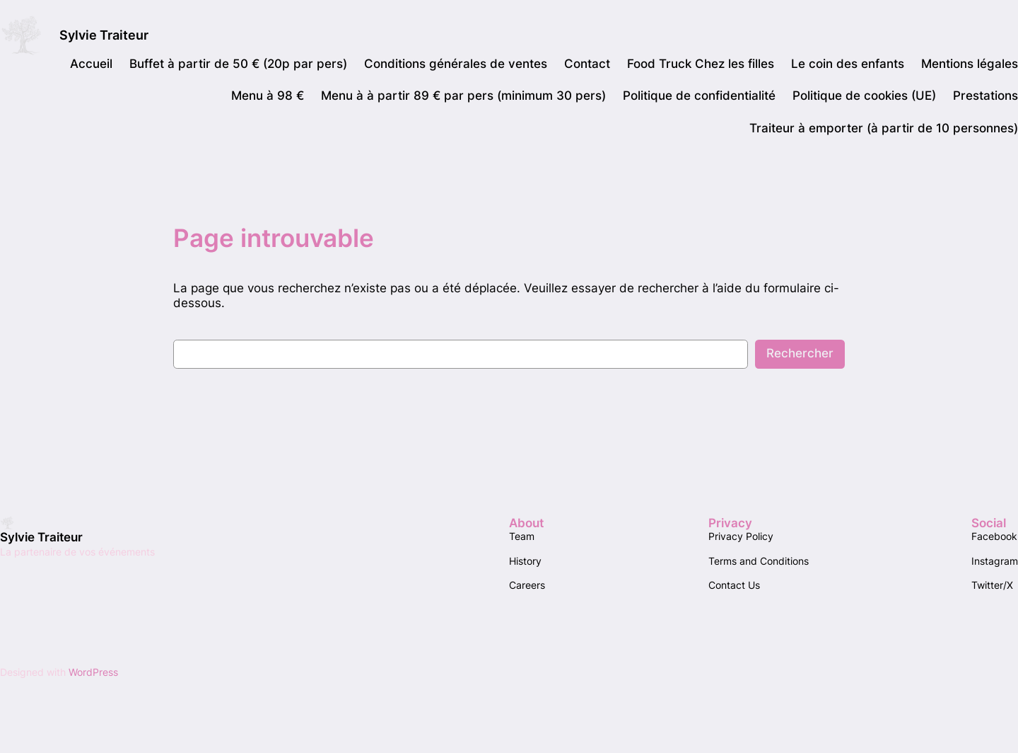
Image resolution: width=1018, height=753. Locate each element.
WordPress (93, 672)
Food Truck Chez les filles (700, 64)
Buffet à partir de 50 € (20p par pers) (238, 64)
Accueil (91, 64)
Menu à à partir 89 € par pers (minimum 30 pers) (463, 95)
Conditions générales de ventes (455, 64)
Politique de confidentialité (699, 95)
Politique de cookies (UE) (864, 95)
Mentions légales (969, 64)
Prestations (985, 95)
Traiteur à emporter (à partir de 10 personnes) (883, 128)
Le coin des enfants (847, 64)
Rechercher (799, 353)
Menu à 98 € (267, 95)
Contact (587, 64)
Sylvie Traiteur (103, 35)
